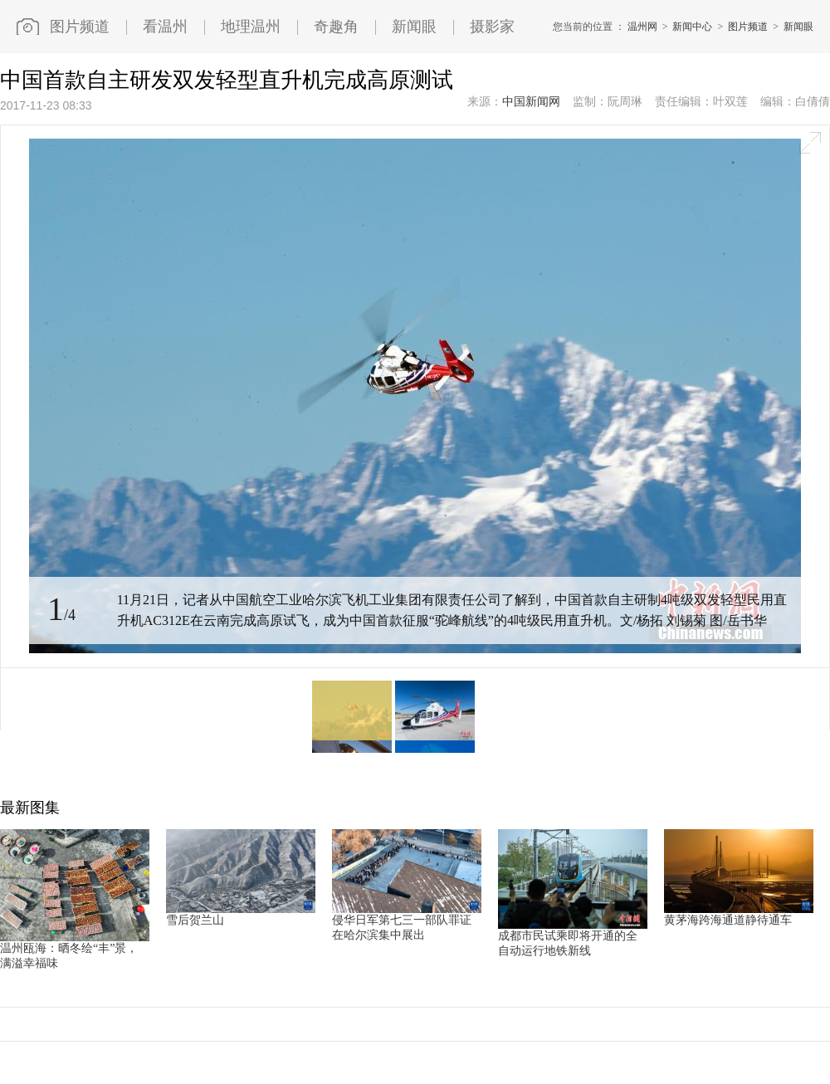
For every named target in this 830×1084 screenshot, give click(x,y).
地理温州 (251, 26)
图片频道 (80, 26)
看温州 (165, 26)
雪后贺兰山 (195, 920)
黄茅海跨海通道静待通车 (728, 920)
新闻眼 (414, 26)
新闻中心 (692, 26)
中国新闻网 (531, 101)
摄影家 (492, 26)
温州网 (642, 26)
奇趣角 (336, 26)
